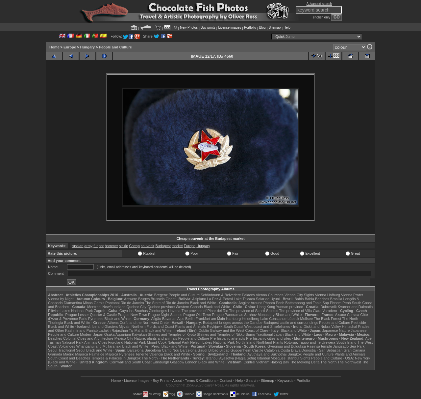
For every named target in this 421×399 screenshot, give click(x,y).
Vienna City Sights (299, 295)
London (191, 362)
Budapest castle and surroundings (290, 323)
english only (321, 17)
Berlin (189, 319)
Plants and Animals (190, 326)
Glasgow (177, 362)
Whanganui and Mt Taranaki (98, 346)
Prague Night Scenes (165, 315)
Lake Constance (273, 319)
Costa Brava (291, 350)
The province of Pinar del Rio (205, 311)
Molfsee (306, 319)
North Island (245, 342)
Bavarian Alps (173, 319)
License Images (136, 381)
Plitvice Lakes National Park (70, 311)
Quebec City (137, 307)
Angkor (244, 303)
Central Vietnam (256, 362)
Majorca (81, 354)
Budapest (163, 246)
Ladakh (105, 330)
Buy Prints (161, 381)
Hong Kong (266, 307)
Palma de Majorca (103, 354)
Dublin (204, 330)
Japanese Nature (336, 330)
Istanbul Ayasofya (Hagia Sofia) (231, 358)
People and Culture (115, 47)
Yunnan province (289, 307)
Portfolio (250, 27)
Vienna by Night (60, 299)
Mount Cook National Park (168, 342)
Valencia (156, 354)
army (88, 246)
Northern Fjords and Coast (153, 326)
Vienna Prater (352, 295)
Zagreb (99, 311)
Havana (174, 311)
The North (350, 319)
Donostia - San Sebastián (322, 350)
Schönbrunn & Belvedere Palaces (228, 295)
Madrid (68, 354)
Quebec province (161, 307)
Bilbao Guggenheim (235, 350)
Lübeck (293, 319)
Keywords (285, 381)
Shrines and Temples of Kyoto (172, 334)
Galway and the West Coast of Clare (239, 330)
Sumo (250, 334)
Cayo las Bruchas (133, 311)
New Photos (189, 27)
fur (95, 246)
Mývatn (124, 326)
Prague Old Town (197, 315)
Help (287, 27)
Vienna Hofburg (327, 295)
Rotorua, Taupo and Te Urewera (309, 342)
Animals (90, 342)
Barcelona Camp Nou (162, 350)
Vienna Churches (270, 295)
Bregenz (161, 295)
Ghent (171, 299)
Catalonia (271, 350)
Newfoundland (113, 307)
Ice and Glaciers (105, 326)
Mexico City (123, 338)
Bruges (144, 299)
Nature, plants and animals (155, 338)
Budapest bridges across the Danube (232, 323)
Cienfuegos (158, 311)
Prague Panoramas (227, 315)
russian (77, 246)
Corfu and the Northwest (139, 323)
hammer (111, 246)
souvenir (148, 246)
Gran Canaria (354, 350)
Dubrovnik (328, 307)
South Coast (233, 326)
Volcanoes (67, 346)
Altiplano (199, 299)
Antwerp (130, 299)
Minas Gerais (93, 303)
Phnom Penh (340, 303)
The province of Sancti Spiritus (253, 311)
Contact (226, 381)
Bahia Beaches (317, 299)
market (177, 246)
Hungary (87, 47)
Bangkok (294, 354)
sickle (123, 246)
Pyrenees (95, 319)
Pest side (358, 323)
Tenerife (142, 354)
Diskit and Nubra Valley (322, 326)
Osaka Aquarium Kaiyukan (125, 334)
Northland (264, 342)
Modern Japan (91, 334)
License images (229, 27)
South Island (346, 342)
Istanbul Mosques (271, 358)
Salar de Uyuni (268, 299)
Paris (83, 319)
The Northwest (349, 362)
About (177, 381)
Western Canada (189, 307)
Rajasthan (119, 330)
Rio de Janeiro (132, 303)
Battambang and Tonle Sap (307, 303)
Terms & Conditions (200, 381)
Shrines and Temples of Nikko (220, 334)
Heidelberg (250, 319)
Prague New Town (132, 315)
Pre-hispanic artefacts (227, 338)
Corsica (353, 315)
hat (101, 246)
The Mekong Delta (305, 362)
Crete (164, 323)
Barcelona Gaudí (194, 350)
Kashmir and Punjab (81, 330)
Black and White (203, 303)
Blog (262, 27)
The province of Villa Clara (300, 311)
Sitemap (275, 27)
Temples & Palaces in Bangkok (116, 358)
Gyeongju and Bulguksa (286, 346)
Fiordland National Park (127, 342)
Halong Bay (279, 362)
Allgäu (156, 319)
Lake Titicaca (244, 299)
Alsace (340, 315)
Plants (278, 342)
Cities (102, 342)
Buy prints (208, 27)
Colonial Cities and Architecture (88, 338)
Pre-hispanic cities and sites (268, 338)
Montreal (94, 307)
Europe (69, 47)
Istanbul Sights (298, 358)
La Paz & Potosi (220, 299)
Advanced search (319, 4)
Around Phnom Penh (267, 303)
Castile (257, 350)
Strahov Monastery (259, 315)
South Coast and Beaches (69, 358)
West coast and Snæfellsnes (267, 326)
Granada (55, 354)
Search (252, 381)
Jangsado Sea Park (348, 346)
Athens (112, 323)
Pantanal (112, 303)
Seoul (52, 350)
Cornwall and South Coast (131, 362)
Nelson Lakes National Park (212, 342)
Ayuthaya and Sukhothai (266, 354)
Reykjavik (214, 326)
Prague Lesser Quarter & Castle (91, 315)
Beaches (55, 338)
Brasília (336, 299)
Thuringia (55, 323)
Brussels (157, 299)
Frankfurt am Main (210, 319)
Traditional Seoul (71, 350)
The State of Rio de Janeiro (167, 303)
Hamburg (233, 319)
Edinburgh (161, 362)
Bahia (299, 299)
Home (54, 47)
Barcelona (135, 350)
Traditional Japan (270, 334)
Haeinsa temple (319, 346)
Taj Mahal (136, 330)
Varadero (329, 311)
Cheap (134, 246)
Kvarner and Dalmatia (355, 307)
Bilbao (213, 350)
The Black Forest (327, 319)
